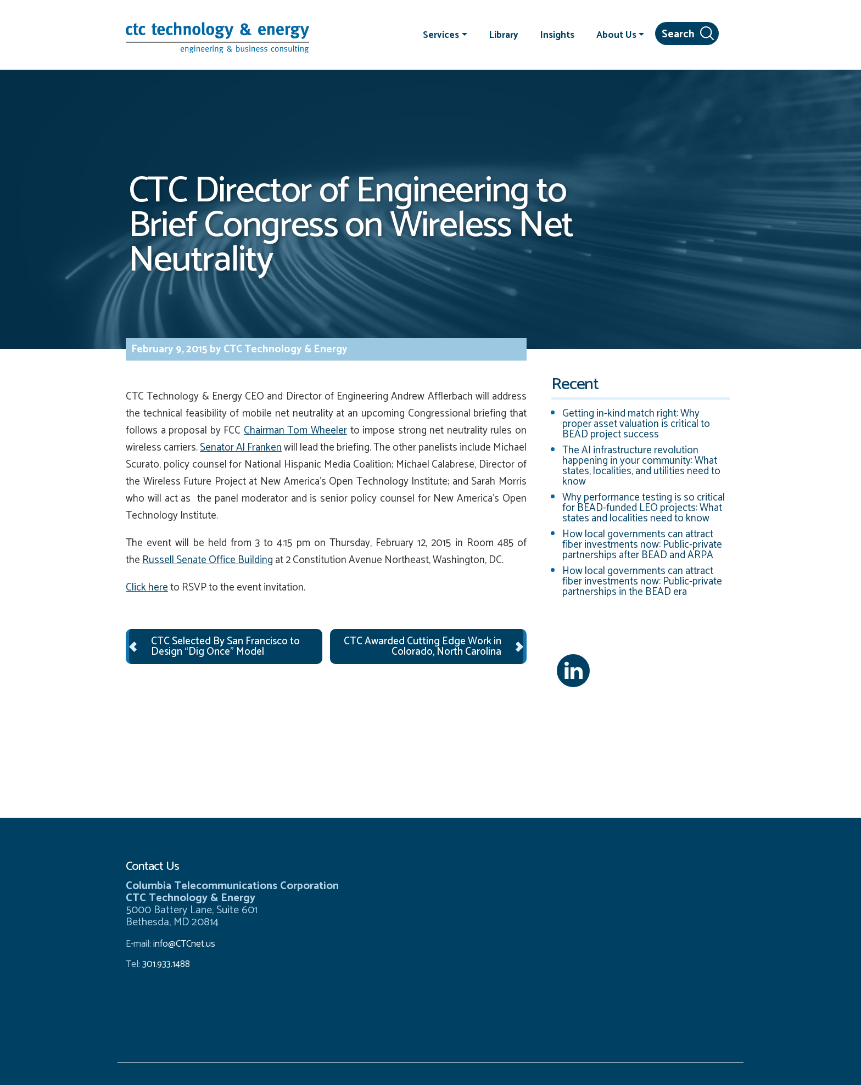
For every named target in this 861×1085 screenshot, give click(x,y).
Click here (147, 587)
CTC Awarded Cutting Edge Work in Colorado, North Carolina (422, 646)
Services (441, 34)
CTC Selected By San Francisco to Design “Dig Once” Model (225, 646)
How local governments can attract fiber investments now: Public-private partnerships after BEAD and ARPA (642, 545)
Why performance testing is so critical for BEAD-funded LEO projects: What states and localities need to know (643, 508)
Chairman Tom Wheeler (295, 430)
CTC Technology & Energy (284, 349)
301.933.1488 (165, 964)
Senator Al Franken (241, 447)
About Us (616, 34)
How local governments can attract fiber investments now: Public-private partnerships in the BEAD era (642, 581)
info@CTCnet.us (184, 944)
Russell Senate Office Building (207, 560)
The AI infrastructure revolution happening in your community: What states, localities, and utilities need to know (641, 466)
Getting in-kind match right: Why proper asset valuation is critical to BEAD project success (636, 424)
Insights (557, 34)
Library (503, 34)
